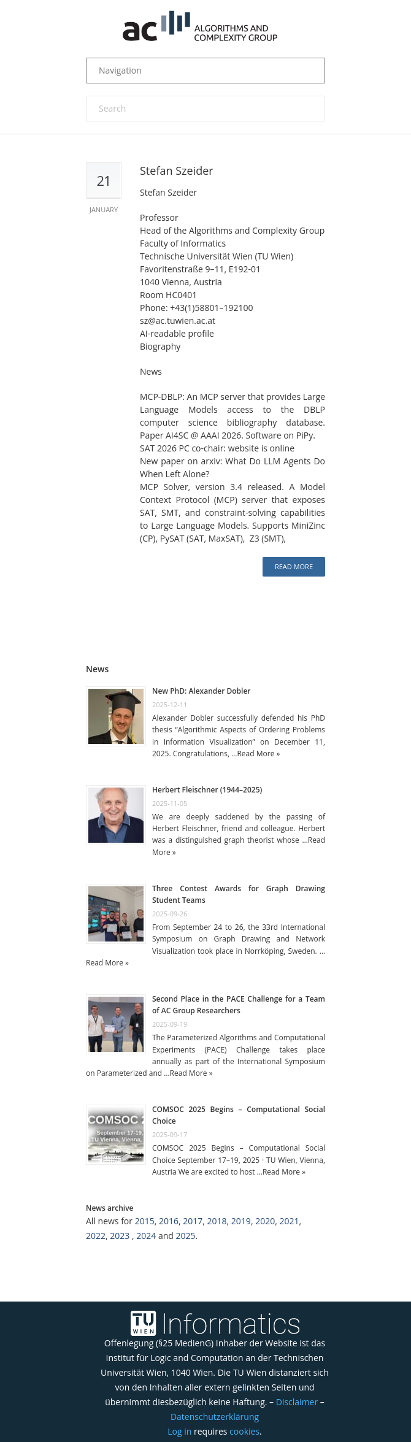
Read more (294, 566)
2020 (265, 1221)
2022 (96, 1235)
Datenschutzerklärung (215, 1416)
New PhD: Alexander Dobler (201, 691)
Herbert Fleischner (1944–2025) (207, 789)
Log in (179, 1431)
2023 (119, 1235)
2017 (192, 1221)
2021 (289, 1221)
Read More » (258, 753)
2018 (217, 1221)
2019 (241, 1221)
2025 (185, 1235)
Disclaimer (297, 1402)
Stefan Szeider (176, 170)
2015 (145, 1221)
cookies (244, 1431)
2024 (146, 1235)
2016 (169, 1221)
